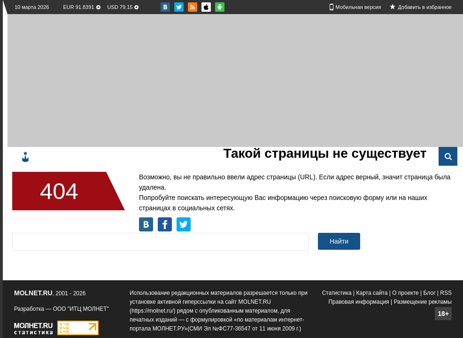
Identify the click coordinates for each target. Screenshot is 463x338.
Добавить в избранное (425, 7)
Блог (430, 293)
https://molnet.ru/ (152, 310)
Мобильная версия (358, 7)
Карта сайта (372, 293)
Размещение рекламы (423, 302)
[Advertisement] (129, 80)
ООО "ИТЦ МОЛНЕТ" (81, 309)
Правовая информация (358, 302)
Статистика (337, 293)
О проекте (405, 293)
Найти (339, 241)
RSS (446, 293)
